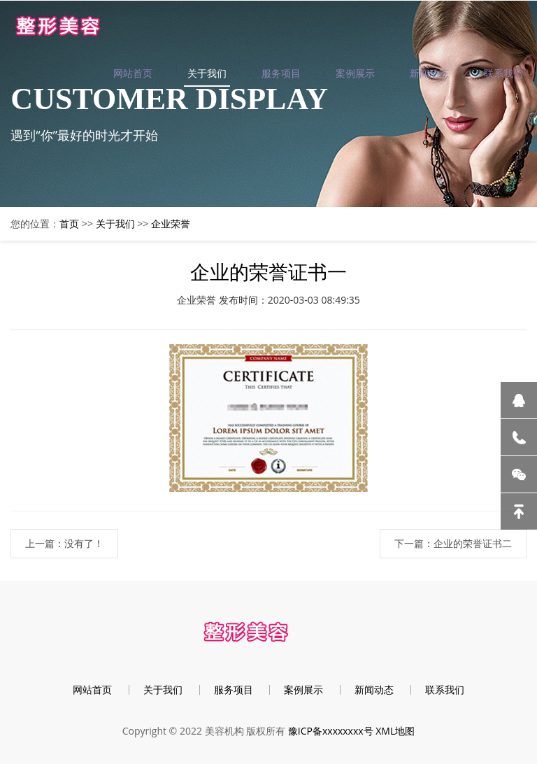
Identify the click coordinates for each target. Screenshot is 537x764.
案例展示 (355, 73)
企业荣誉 (170, 223)
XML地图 (395, 730)
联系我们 (503, 73)
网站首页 (132, 73)
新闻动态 (429, 73)
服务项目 (281, 73)
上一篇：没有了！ (64, 543)
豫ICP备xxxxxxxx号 (330, 730)
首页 (69, 223)
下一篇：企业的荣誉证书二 (453, 543)
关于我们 (207, 73)
